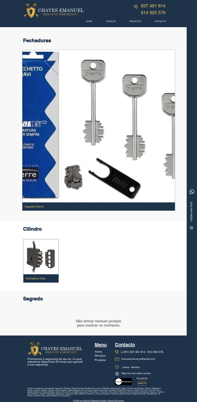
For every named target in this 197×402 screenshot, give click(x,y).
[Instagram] (191, 228)
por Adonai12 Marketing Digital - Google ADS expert (102, 401)
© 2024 (76, 401)
